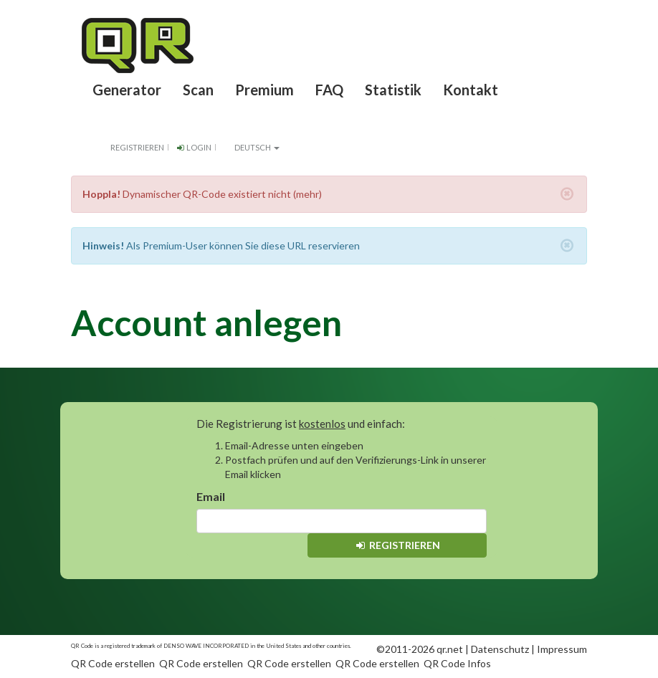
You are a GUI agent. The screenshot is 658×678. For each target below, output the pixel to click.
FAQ (329, 89)
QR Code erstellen (113, 663)
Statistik (393, 89)
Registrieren (137, 147)
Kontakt (470, 89)
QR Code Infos (457, 663)
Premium (264, 89)
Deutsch (251, 147)
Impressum (562, 649)
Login (193, 147)
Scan (198, 89)
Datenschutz (500, 649)
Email (210, 496)
